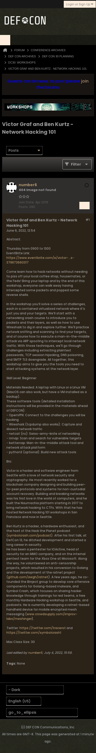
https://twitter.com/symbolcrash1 (33, 632)
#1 (88, 219)
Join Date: (27, 202)
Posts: (23, 207)
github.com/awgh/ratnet (28, 577)
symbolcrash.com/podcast (29, 535)
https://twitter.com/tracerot (42, 628)
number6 (35, 652)
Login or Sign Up (79, 4)
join (85, 81)
